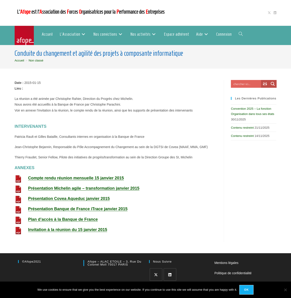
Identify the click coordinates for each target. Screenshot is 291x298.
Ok (246, 289)
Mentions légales (226, 263)
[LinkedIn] (170, 274)
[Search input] (247, 84)
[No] (285, 289)
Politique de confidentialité (233, 273)
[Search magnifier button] (273, 84)
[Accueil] (19, 60)
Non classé (36, 60)
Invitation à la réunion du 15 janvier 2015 (67, 229)
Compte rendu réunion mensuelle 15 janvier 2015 (76, 178)
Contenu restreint (242, 127)
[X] (156, 274)
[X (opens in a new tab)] (269, 13)
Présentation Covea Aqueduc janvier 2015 (69, 198)
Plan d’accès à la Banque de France (63, 219)
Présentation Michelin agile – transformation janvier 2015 (83, 188)
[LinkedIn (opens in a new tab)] (274, 13)
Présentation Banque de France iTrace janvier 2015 (78, 209)
